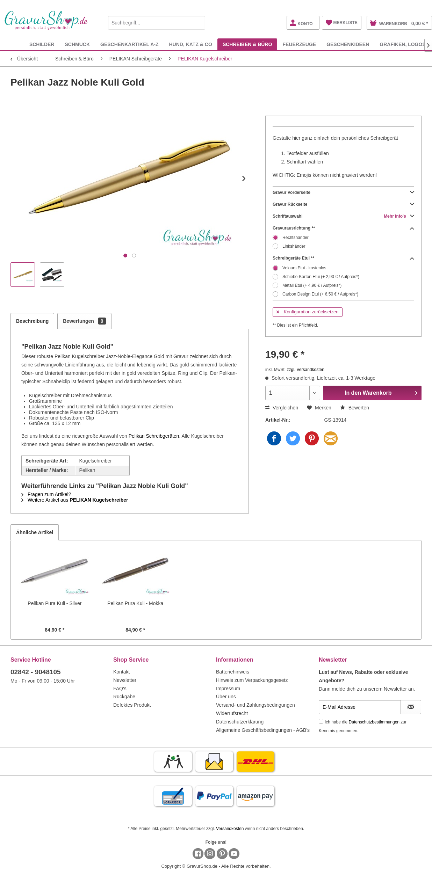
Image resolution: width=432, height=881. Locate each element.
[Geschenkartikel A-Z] (129, 44)
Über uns (226, 696)
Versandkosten (230, 828)
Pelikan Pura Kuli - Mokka (135, 603)
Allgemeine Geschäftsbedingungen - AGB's (263, 730)
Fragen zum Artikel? (46, 494)
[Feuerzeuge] (299, 44)
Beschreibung (32, 321)
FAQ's (120, 688)
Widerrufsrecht (232, 713)
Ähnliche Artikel (34, 532)
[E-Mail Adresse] (360, 707)
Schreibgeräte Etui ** (343, 258)
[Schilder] (42, 44)
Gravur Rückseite (343, 204)
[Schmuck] (77, 44)
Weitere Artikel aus (74, 500)
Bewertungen (84, 321)
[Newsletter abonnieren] (411, 707)
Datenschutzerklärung (240, 722)
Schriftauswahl (343, 216)
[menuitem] (156, 21)
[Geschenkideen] (347, 44)
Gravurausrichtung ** (343, 228)
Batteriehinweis (232, 672)
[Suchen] (198, 23)
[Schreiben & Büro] (247, 44)
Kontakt (121, 672)
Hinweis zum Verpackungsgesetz (252, 680)
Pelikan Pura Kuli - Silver (54, 603)
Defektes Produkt (132, 705)
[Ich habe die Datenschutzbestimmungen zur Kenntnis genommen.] (321, 721)
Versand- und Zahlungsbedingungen (255, 705)
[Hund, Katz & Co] (190, 44)
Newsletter (124, 680)
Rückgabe (124, 696)
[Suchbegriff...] (156, 23)
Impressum (228, 688)
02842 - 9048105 (35, 672)
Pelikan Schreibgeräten (154, 436)
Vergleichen (281, 407)
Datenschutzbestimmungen (374, 722)
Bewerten (354, 407)
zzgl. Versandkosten (305, 369)
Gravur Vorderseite (343, 192)
